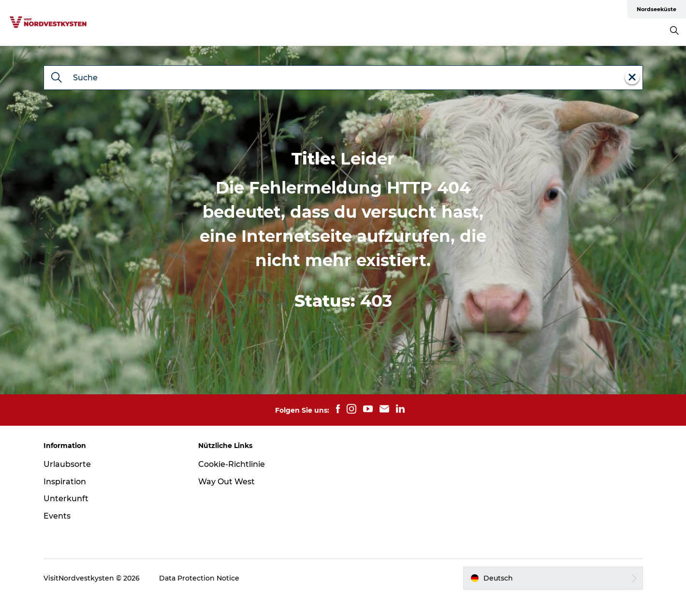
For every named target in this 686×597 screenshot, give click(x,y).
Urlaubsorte (67, 464)
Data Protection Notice (199, 578)
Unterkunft (66, 498)
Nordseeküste (656, 9)
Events (57, 516)
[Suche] (56, 78)
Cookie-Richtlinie (231, 464)
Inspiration (65, 481)
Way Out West (226, 481)
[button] (553, 578)
